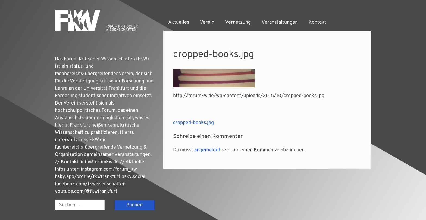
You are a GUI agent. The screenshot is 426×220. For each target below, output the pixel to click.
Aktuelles (178, 22)
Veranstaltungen (280, 22)
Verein (207, 22)
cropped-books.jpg (193, 123)
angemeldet (207, 150)
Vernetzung (238, 22)
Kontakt (317, 22)
